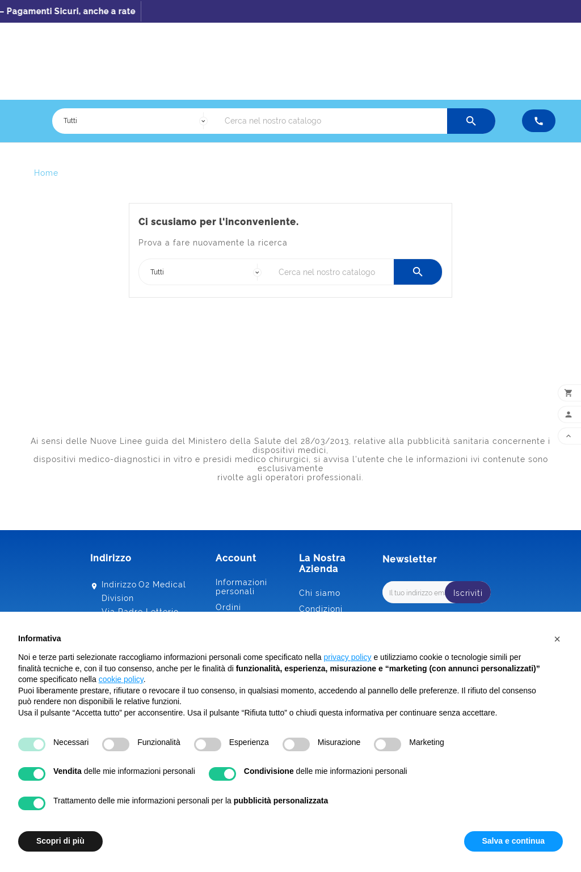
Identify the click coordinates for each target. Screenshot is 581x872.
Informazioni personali (241, 587)
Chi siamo (319, 593)
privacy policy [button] (348, 657)
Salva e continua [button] (513, 840)
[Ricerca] (333, 121)
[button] (557, 639)
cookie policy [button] (121, 679)
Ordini (228, 607)
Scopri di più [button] (60, 840)
